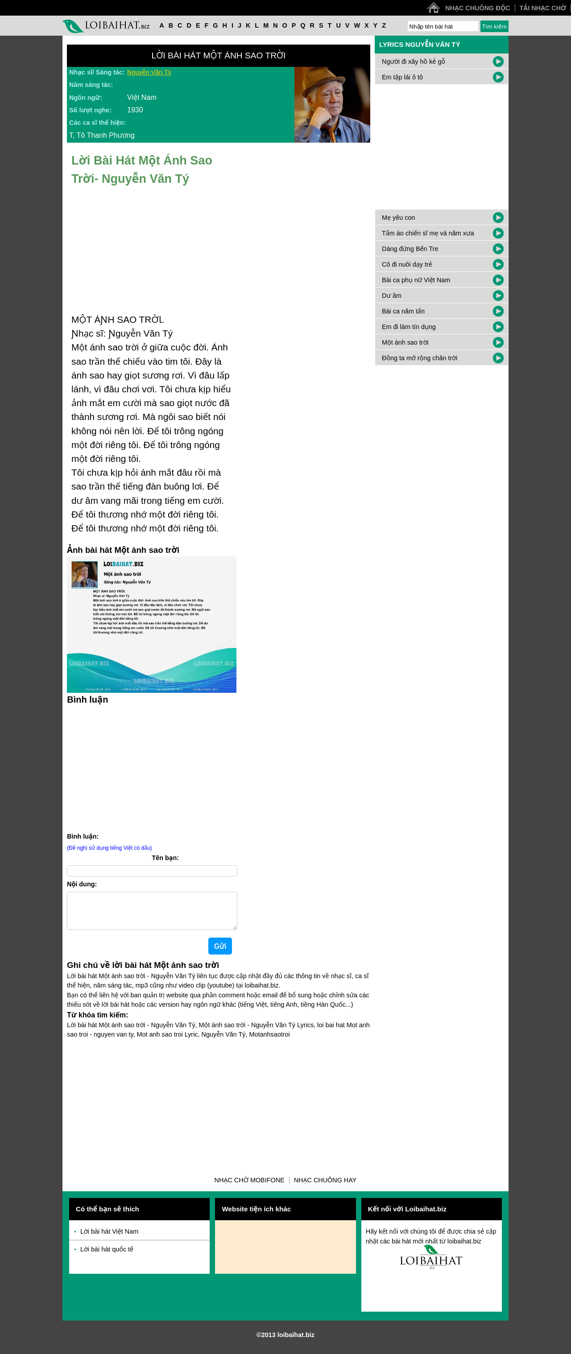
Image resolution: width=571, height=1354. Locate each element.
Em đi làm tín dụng (409, 326)
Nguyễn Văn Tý (149, 72)
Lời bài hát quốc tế (106, 1256)
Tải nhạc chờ (543, 8)
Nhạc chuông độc (477, 8)
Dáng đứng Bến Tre (410, 248)
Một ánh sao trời (405, 342)
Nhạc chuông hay (325, 1187)
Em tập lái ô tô (402, 77)
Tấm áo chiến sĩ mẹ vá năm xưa (428, 233)
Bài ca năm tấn (403, 311)
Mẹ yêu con (398, 217)
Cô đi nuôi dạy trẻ (407, 264)
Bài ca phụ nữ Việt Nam (416, 280)
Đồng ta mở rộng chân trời (419, 358)
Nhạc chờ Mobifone (250, 1187)
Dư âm (391, 295)
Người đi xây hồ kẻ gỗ (413, 61)
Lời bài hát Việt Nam (109, 1238)
